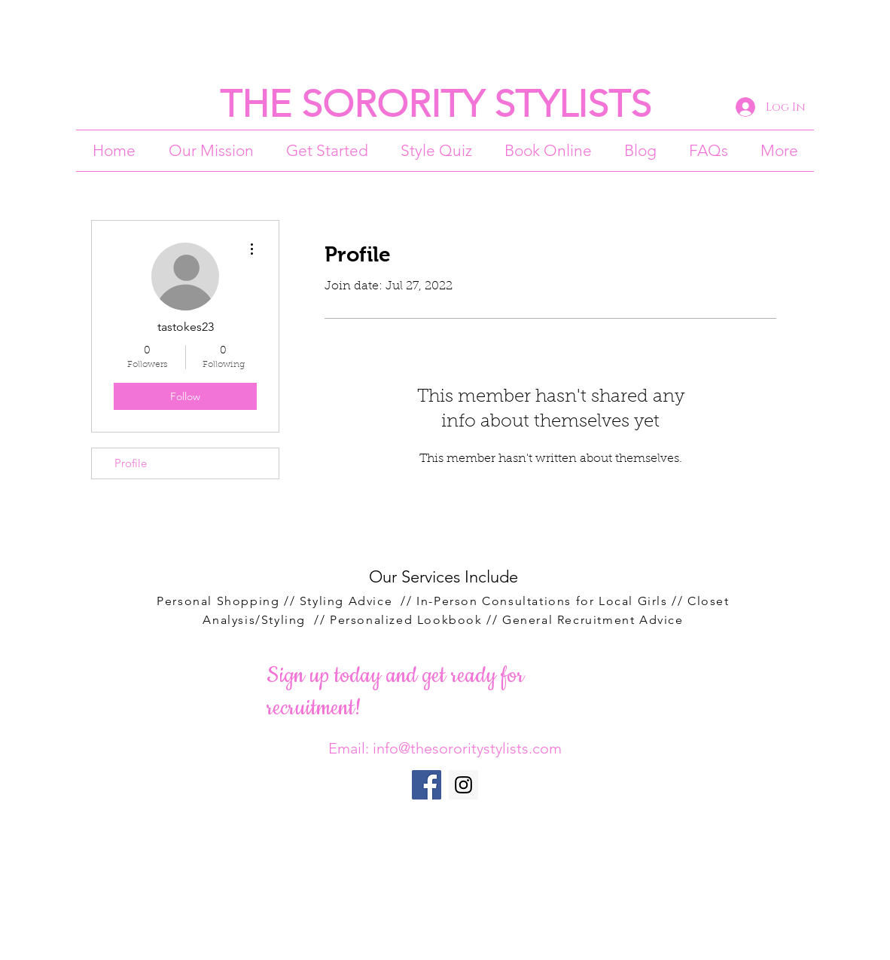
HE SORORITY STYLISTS (446, 104)
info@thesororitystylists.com (467, 748)
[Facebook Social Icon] (426, 784)
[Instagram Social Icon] (463, 784)
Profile (130, 463)
